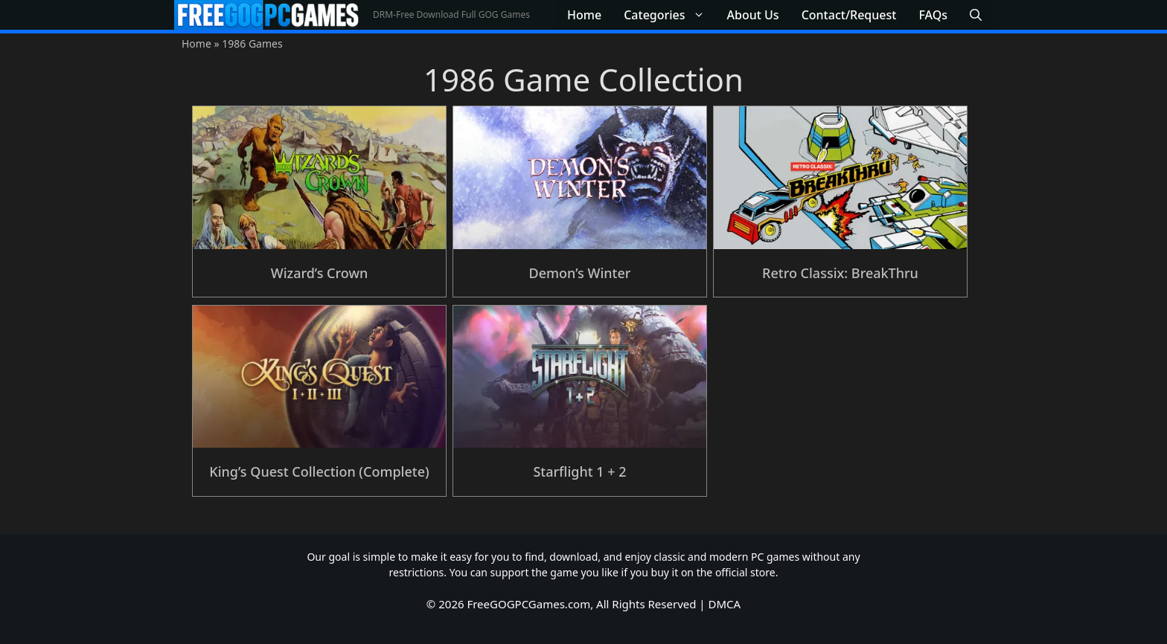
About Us (753, 15)
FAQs (932, 15)
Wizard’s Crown (319, 273)
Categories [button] (669, 15)
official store (745, 572)
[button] (976, 15)
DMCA (725, 603)
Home (584, 15)
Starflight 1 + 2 (579, 471)
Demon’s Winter (580, 273)
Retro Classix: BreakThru (840, 273)
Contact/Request (849, 15)
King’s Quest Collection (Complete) (319, 471)
